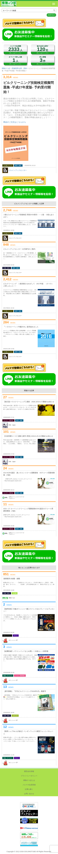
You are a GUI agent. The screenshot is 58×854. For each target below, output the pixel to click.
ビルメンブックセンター (18, 170)
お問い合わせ (29, 794)
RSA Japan (12, 425)
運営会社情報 (29, 771)
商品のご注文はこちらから (14, 122)
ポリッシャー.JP (13, 640)
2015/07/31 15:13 (30, 165)
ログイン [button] (51, 15)
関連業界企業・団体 (19, 68)
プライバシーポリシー (29, 776)
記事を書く (29, 789)
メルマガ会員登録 (29, 785)
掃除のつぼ (9, 4)
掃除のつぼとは (29, 780)
